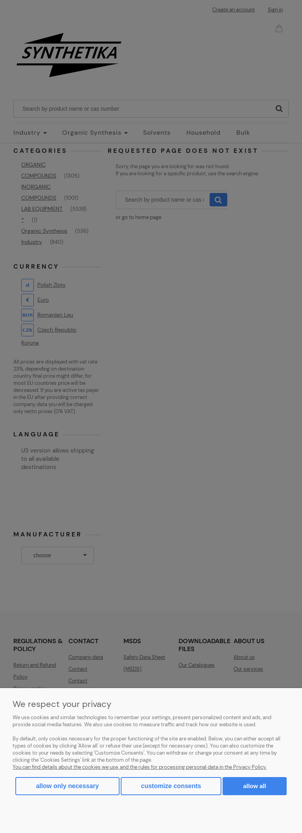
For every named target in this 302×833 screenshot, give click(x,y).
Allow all (254, 786)
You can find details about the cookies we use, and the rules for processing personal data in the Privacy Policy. (140, 767)
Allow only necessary (67, 786)
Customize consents (171, 786)
